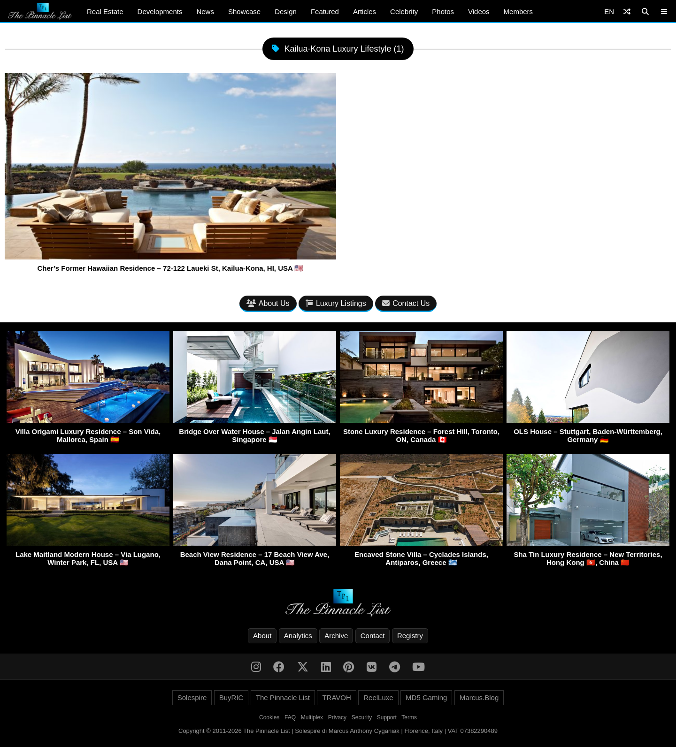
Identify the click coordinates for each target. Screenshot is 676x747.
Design (286, 11)
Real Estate (105, 11)
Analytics (298, 636)
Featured (325, 11)
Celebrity (404, 11)
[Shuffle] (627, 11)
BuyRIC (231, 697)
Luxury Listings (336, 303)
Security (362, 717)
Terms (409, 717)
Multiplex (312, 717)
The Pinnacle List (283, 697)
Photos (443, 11)
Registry (410, 636)
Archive (336, 636)
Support (387, 717)
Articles (364, 11)
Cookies (269, 717)
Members (518, 11)
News (205, 11)
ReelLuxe (378, 697)
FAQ (290, 717)
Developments (160, 11)
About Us (268, 303)
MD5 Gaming (426, 697)
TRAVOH (336, 697)
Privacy (337, 717)
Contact (373, 636)
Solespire (192, 697)
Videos (479, 11)
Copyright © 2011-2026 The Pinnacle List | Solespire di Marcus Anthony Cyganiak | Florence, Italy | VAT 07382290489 (338, 730)
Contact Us (406, 303)
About (262, 636)
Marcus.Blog (479, 697)
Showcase (244, 11)
